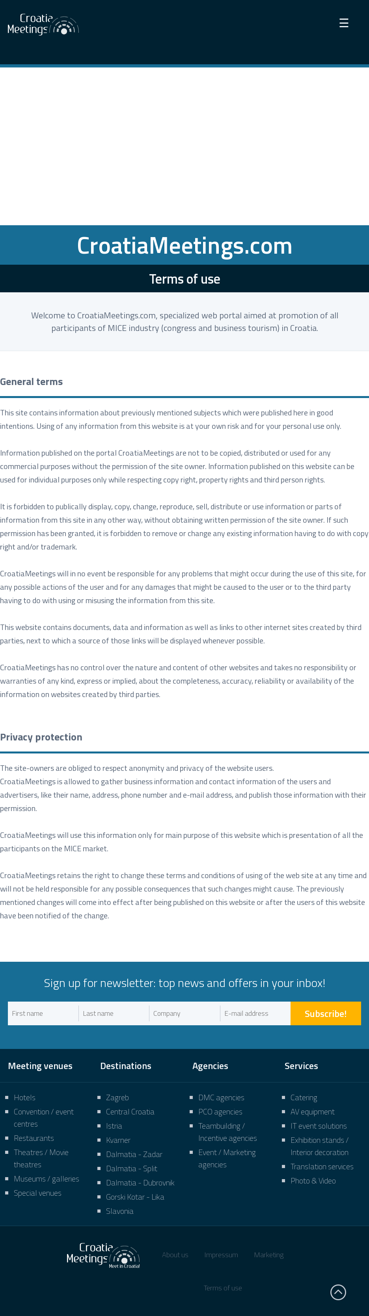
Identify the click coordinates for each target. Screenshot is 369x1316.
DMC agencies (221, 1097)
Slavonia (120, 1211)
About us (175, 1254)
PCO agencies (220, 1111)
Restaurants (34, 1138)
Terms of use (223, 1287)
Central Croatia (130, 1111)
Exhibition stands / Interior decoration (320, 1146)
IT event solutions (319, 1126)
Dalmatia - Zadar (134, 1154)
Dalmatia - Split (131, 1168)
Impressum (221, 1254)
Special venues (38, 1193)
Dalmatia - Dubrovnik (140, 1182)
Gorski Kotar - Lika (135, 1197)
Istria (114, 1126)
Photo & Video (313, 1180)
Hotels (24, 1097)
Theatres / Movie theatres (41, 1158)
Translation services (322, 1166)
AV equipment (313, 1111)
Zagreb (117, 1097)
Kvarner (118, 1140)
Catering (304, 1097)
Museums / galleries (46, 1178)
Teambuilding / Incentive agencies (227, 1132)
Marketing (268, 1254)
